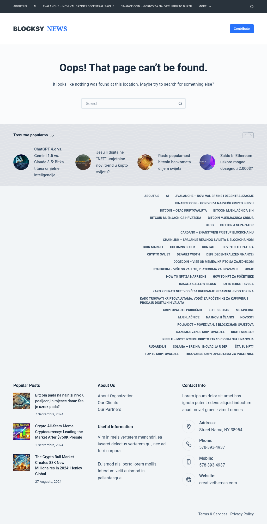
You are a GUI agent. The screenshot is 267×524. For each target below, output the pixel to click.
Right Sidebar (242, 332)
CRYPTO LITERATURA (238, 247)
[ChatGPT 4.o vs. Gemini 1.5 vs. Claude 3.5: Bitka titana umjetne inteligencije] (21, 162)
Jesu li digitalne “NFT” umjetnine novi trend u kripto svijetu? (112, 162)
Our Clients (108, 402)
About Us (20, 6)
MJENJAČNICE (188, 317)
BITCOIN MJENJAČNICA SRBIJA (231, 218)
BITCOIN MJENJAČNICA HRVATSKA (175, 218)
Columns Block (182, 247)
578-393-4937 (212, 447)
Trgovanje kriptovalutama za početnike (219, 354)
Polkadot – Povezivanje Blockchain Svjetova (215, 325)
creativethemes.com (218, 482)
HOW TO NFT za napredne (186, 276)
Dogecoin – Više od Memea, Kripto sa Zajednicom (213, 262)
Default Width (188, 254)
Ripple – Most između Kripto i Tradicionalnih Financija (208, 339)
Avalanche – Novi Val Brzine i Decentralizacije (78, 6)
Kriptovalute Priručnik (182, 310)
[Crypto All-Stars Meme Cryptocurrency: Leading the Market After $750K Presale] (21, 431)
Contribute (242, 29)
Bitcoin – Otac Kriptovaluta (183, 210)
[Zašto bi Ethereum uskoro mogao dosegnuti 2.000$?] (207, 162)
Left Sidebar (219, 310)
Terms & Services (213, 514)
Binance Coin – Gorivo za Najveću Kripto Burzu (156, 6)
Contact (209, 247)
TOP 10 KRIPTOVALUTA (162, 354)
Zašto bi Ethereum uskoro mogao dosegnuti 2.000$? (236, 162)
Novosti (247, 317)
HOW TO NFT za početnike (233, 276)
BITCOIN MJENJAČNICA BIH (233, 210)
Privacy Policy (241, 514)
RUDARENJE (157, 346)
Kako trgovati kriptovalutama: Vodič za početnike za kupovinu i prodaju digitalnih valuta (194, 301)
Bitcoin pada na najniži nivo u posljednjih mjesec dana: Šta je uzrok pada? (59, 401)
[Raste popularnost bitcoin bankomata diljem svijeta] (145, 162)
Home (249, 269)
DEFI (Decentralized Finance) (230, 254)
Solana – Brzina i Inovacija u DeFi (200, 346)
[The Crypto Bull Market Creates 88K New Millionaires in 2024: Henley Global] (21, 462)
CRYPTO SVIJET (158, 254)
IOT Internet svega (238, 284)
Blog (210, 225)
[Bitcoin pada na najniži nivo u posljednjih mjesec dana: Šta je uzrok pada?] (21, 401)
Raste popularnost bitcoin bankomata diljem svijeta (174, 162)
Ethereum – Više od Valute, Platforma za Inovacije (196, 269)
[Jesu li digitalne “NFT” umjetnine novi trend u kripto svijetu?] (83, 162)
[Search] (252, 6)
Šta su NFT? (244, 346)
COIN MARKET (153, 247)
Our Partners (109, 409)
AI (34, 6)
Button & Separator (237, 225)
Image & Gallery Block (197, 284)
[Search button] (180, 103)
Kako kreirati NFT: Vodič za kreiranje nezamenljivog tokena (203, 291)
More (206, 6)
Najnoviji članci (220, 317)
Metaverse (245, 310)
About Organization (116, 395)
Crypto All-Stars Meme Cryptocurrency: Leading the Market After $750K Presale (59, 432)
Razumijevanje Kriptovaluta (200, 332)
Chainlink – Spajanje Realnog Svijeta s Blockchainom (208, 240)
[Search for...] (128, 103)
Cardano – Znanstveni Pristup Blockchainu (217, 232)
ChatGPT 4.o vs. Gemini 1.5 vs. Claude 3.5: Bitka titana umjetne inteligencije (49, 162)
